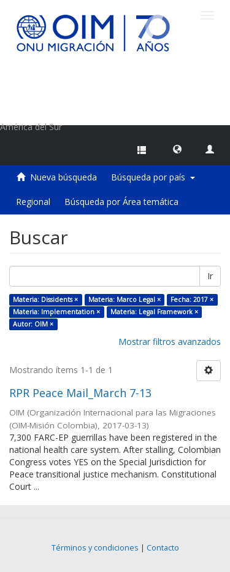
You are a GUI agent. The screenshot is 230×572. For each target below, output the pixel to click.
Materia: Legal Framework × (154, 311)
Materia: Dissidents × (45, 299)
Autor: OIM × (33, 324)
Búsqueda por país (153, 177)
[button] (177, 148)
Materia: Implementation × (56, 311)
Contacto (163, 548)
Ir (210, 276)
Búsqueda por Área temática (121, 201)
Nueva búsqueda (63, 177)
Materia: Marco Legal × (124, 299)
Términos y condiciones (95, 548)
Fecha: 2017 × (192, 299)
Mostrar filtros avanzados (169, 341)
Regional (33, 201)
